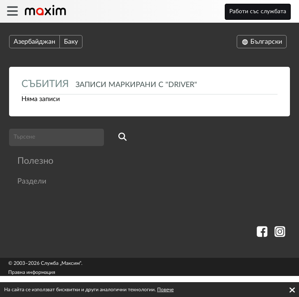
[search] (122, 137)
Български (261, 41)
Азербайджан (34, 41)
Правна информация (31, 272)
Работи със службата (257, 11)
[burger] (12, 11)
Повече (165, 289)
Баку (71, 41)
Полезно (35, 160)
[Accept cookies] (292, 290)
